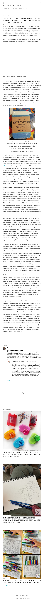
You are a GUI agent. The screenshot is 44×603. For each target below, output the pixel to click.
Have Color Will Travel (12, 6)
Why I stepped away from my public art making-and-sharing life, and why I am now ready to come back (21, 520)
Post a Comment (10, 459)
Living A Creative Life (10, 339)
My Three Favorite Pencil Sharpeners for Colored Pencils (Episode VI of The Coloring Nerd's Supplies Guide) (22, 454)
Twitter (31, 145)
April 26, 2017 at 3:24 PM (17, 347)
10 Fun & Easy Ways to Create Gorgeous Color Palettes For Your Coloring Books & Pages (22, 581)
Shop (4, 8)
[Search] (40, 2)
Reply (8, 380)
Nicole (9, 348)
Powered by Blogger (22, 595)
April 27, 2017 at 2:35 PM (30, 361)
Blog (8, 8)
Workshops (23, 8)
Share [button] (4, 337)
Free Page (14, 8)
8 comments (9, 524)
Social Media (19, 339)
